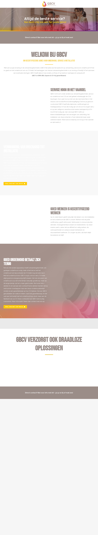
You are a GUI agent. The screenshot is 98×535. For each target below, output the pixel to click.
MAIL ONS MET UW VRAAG (15, 183)
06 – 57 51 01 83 (57, 37)
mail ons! (69, 37)
